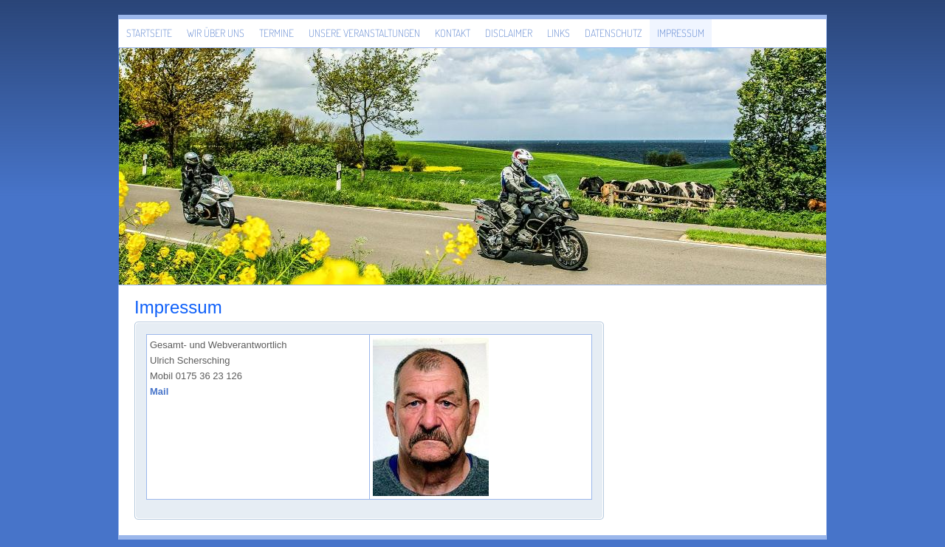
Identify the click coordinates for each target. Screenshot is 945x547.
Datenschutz (613, 33)
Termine (276, 33)
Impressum (680, 33)
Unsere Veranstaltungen (364, 33)
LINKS (558, 33)
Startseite (149, 33)
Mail (159, 391)
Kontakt (452, 33)
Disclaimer (508, 33)
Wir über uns (215, 33)
